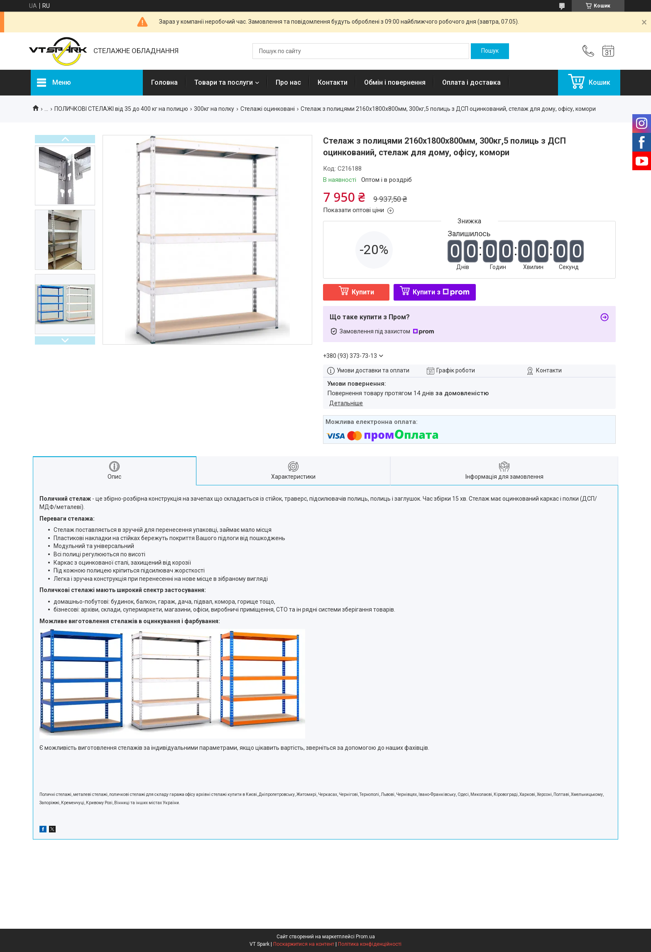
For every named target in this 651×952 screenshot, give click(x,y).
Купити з (441, 292)
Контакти (333, 82)
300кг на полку (214, 108)
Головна (164, 82)
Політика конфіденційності (369, 944)
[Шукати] (490, 51)
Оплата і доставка (471, 82)
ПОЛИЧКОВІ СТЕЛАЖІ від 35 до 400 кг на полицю (121, 108)
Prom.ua (365, 937)
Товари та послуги (223, 82)
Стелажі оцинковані (267, 108)
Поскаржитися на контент (303, 944)
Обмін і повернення (395, 82)
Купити (363, 292)
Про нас (288, 82)
